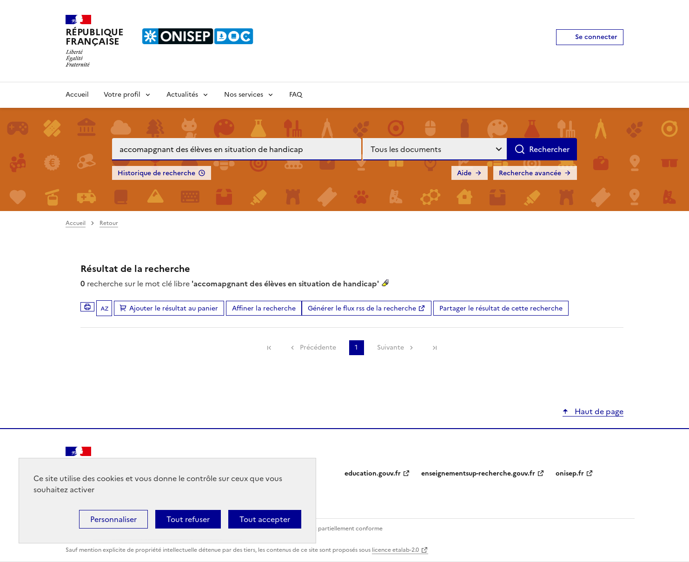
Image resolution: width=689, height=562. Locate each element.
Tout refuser (188, 519)
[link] (269, 347)
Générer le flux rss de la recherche (362, 308)
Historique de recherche (156, 173)
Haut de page (598, 411)
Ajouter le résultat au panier (173, 308)
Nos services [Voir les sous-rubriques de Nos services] (243, 94)
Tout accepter (264, 519)
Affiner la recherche (264, 308)
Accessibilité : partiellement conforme (331, 528)
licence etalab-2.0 (395, 550)
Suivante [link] (390, 347)
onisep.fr (570, 473)
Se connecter (596, 37)
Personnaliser (113, 519)
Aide (464, 173)
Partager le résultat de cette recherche (501, 308)
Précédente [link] (318, 347)
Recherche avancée (530, 173)
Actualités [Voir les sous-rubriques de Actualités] (182, 94)
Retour (108, 223)
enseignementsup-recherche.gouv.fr (478, 473)
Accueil (77, 94)
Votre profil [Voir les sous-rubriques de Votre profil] (122, 94)
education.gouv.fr (372, 473)
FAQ (295, 94)
